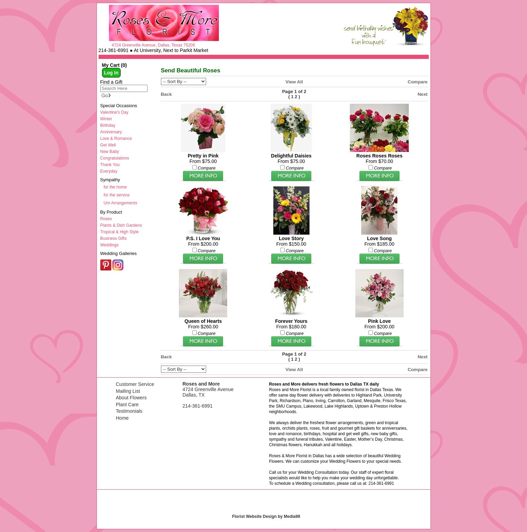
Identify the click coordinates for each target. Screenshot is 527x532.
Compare (418, 81)
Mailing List (128, 391)
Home (122, 418)
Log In (111, 72)
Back (166, 94)
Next (423, 94)
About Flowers (131, 397)
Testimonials (129, 411)
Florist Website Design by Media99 (266, 516)
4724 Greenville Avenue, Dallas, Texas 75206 (153, 45)
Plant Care (127, 404)
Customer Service (135, 384)
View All (294, 81)
